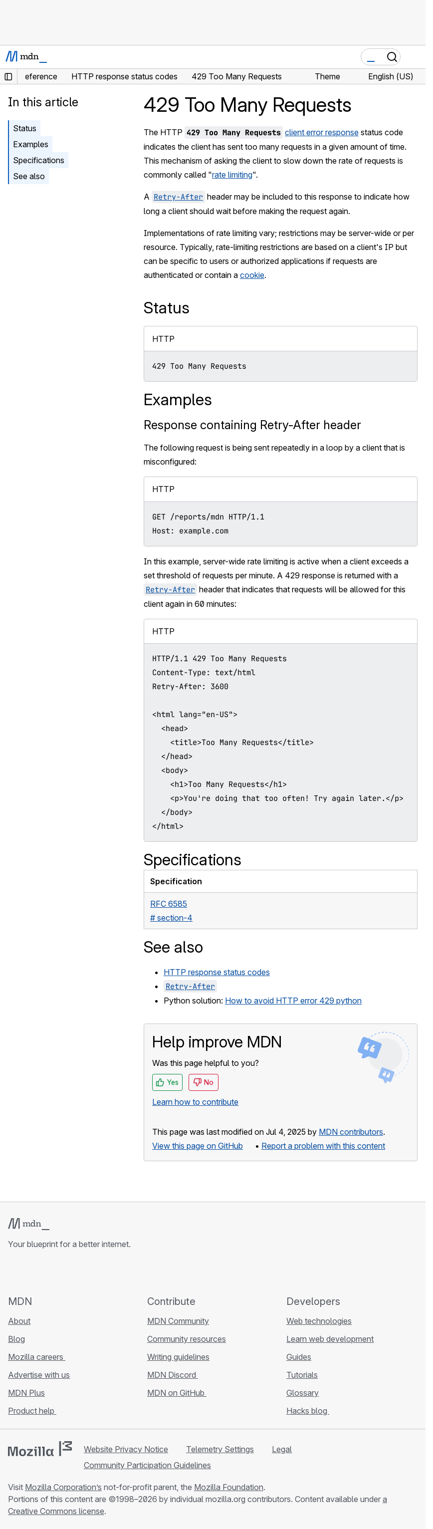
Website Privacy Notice (126, 1449)
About (19, 1321)
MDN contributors (351, 1132)
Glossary (302, 1393)
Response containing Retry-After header (252, 425)
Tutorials (302, 1375)
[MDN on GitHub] (14, 1272)
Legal (282, 1449)
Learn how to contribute (195, 1102)
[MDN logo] (28, 1224)
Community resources (186, 1339)
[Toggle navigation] (414, 56)
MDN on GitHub (177, 1393)
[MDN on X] (50, 1272)
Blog (16, 1339)
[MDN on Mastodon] (68, 1272)
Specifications (38, 160)
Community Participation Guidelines (147, 1465)
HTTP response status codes (217, 972)
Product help (32, 1411)
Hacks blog (307, 1411)
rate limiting (232, 175)
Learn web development (330, 1339)
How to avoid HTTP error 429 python (293, 1001)
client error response (322, 132)
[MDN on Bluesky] (32, 1272)
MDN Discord (172, 1375)
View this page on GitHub (197, 1146)
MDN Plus (26, 1393)
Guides (298, 1357)
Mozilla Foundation (228, 1487)
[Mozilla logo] (40, 1448)
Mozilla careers (36, 1357)
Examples (30, 144)
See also (29, 176)
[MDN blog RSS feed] (86, 1272)
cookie (252, 275)
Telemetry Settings (220, 1449)
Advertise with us (39, 1375)
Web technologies (319, 1321)
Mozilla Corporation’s (63, 1487)
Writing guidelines (178, 1357)
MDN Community (178, 1321)
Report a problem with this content (323, 1146)
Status (24, 128)
